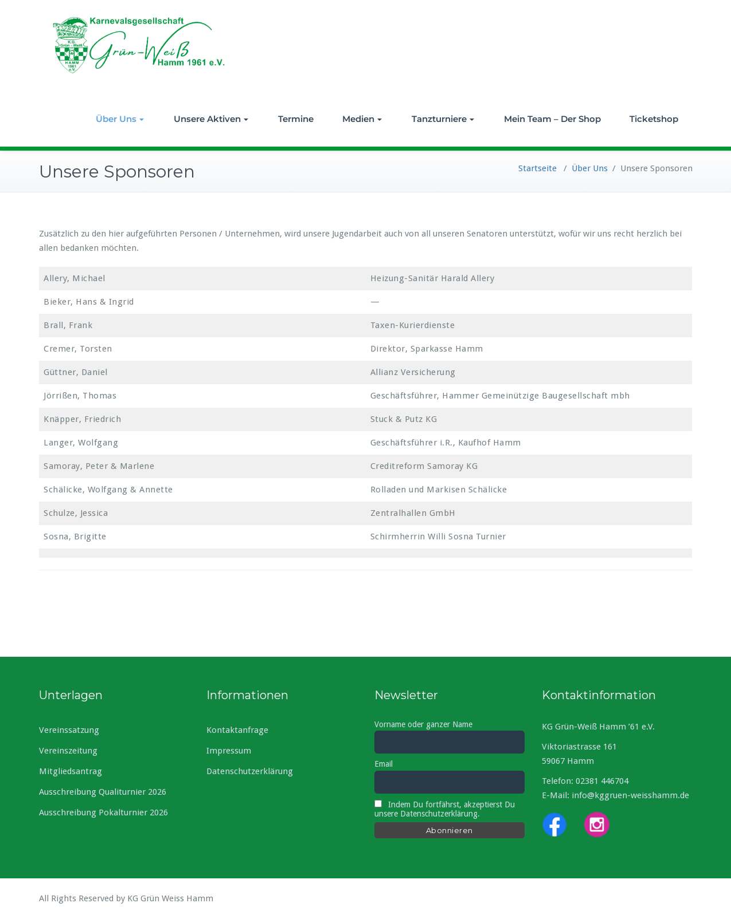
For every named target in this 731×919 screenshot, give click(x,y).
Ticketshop (654, 118)
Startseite (537, 168)
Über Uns (120, 118)
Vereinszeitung (68, 751)
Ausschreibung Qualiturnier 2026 (102, 792)
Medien (362, 118)
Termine (296, 118)
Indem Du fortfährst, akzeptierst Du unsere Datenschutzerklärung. (444, 809)
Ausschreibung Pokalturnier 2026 (103, 812)
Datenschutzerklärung (249, 771)
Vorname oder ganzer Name (423, 724)
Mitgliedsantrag (70, 771)
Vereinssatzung (69, 730)
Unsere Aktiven (211, 118)
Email (383, 763)
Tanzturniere (443, 118)
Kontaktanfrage (237, 730)
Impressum (228, 751)
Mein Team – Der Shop (552, 118)
